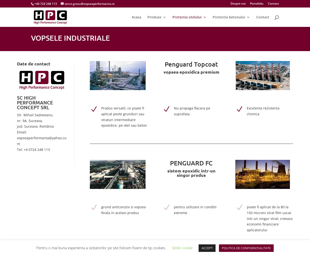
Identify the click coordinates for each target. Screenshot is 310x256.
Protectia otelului (187, 17)
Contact (273, 4)
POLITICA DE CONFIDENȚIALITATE (246, 248)
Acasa (136, 17)
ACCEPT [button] (207, 248)
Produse (154, 17)
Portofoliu (257, 4)
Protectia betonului (229, 17)
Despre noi (238, 4)
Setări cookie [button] (182, 247)
